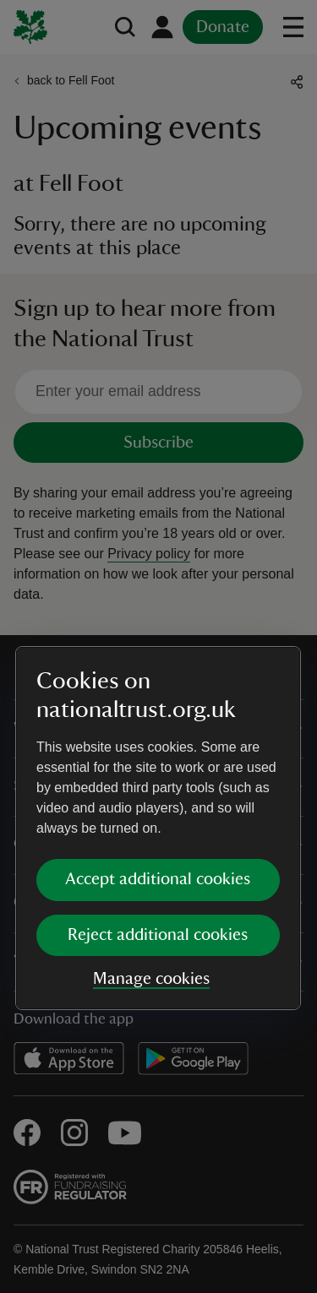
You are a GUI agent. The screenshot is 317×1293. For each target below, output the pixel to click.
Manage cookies (151, 796)
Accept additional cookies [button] (157, 696)
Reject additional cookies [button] (158, 752)
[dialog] (158, 646)
